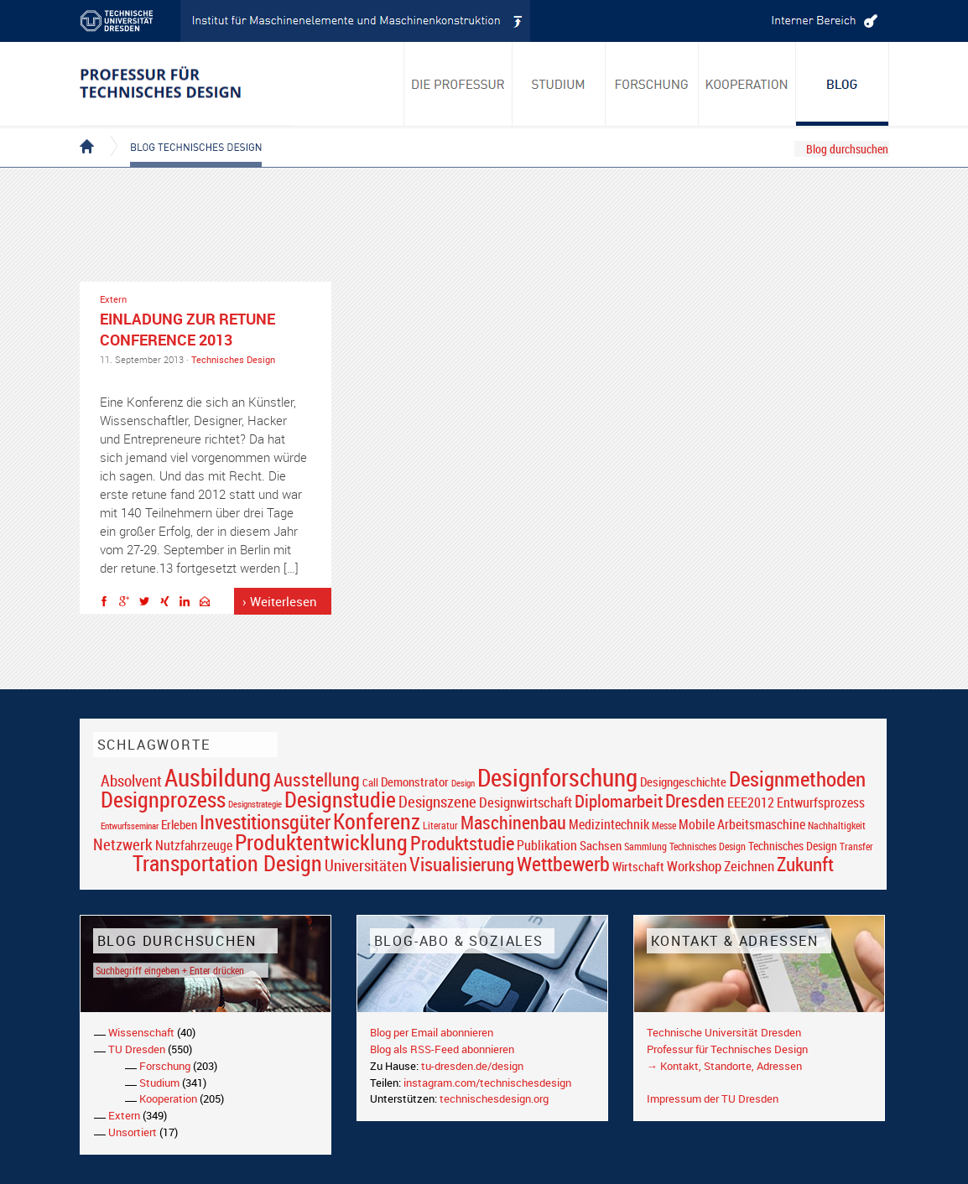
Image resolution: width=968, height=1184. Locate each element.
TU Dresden (136, 1049)
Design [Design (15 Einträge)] (463, 782)
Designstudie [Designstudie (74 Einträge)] (340, 799)
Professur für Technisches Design (727, 1049)
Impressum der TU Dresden (712, 1098)
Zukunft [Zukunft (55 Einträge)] (805, 863)
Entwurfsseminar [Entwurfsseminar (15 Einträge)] (130, 825)
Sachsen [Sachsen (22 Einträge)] (601, 846)
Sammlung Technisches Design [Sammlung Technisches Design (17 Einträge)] (685, 846)
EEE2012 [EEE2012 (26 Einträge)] (750, 802)
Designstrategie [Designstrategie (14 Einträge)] (255, 804)
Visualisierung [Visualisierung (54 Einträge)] (461, 864)
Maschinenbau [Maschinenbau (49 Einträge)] (513, 822)
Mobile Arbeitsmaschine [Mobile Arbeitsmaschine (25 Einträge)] (742, 824)
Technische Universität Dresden (724, 1032)
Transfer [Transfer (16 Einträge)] (856, 846)
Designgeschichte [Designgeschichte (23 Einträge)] (683, 781)
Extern (113, 299)
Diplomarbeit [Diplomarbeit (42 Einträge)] (619, 801)
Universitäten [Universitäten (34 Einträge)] (366, 864)
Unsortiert (132, 1132)
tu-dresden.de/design (472, 1065)
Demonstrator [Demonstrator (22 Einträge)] (415, 782)
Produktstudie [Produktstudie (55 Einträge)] (462, 842)
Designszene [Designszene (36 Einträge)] (437, 802)
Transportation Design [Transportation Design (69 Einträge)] (227, 863)
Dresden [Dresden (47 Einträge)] (695, 800)
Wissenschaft (141, 1032)
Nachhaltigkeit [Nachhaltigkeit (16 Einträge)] (837, 825)
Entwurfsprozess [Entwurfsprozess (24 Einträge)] (821, 803)
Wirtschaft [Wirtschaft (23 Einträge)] (638, 866)
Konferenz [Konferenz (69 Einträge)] (376, 821)
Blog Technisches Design (182, 132)
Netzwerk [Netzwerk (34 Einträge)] (123, 843)
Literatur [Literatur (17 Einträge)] (440, 825)
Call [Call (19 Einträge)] (370, 782)
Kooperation (168, 1098)
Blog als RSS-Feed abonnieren (442, 1049)
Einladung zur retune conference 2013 (187, 329)
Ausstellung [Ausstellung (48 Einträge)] (316, 779)
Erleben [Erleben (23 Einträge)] (179, 824)
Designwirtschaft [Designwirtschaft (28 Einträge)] (525, 802)
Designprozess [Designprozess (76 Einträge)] (163, 799)
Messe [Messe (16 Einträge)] (664, 825)
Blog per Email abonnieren (431, 1032)
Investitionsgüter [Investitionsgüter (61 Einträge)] (265, 821)
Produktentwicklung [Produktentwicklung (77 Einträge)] (321, 842)
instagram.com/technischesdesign (487, 1082)
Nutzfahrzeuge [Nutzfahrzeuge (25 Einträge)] (193, 845)
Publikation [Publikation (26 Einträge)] (547, 845)
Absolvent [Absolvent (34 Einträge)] (131, 780)
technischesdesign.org (494, 1098)
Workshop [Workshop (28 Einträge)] (694, 865)
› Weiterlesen (279, 601)
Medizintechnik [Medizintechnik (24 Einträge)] (609, 824)
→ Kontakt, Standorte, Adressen (724, 1065)
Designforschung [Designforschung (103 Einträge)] (557, 777)
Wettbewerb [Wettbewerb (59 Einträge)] (563, 863)
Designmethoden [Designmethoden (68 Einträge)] (797, 778)
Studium (159, 1082)
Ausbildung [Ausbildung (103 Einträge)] (217, 777)
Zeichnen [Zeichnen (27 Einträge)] (749, 866)
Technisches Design (233, 359)
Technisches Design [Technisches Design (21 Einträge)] (792, 846)
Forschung (164, 1065)
